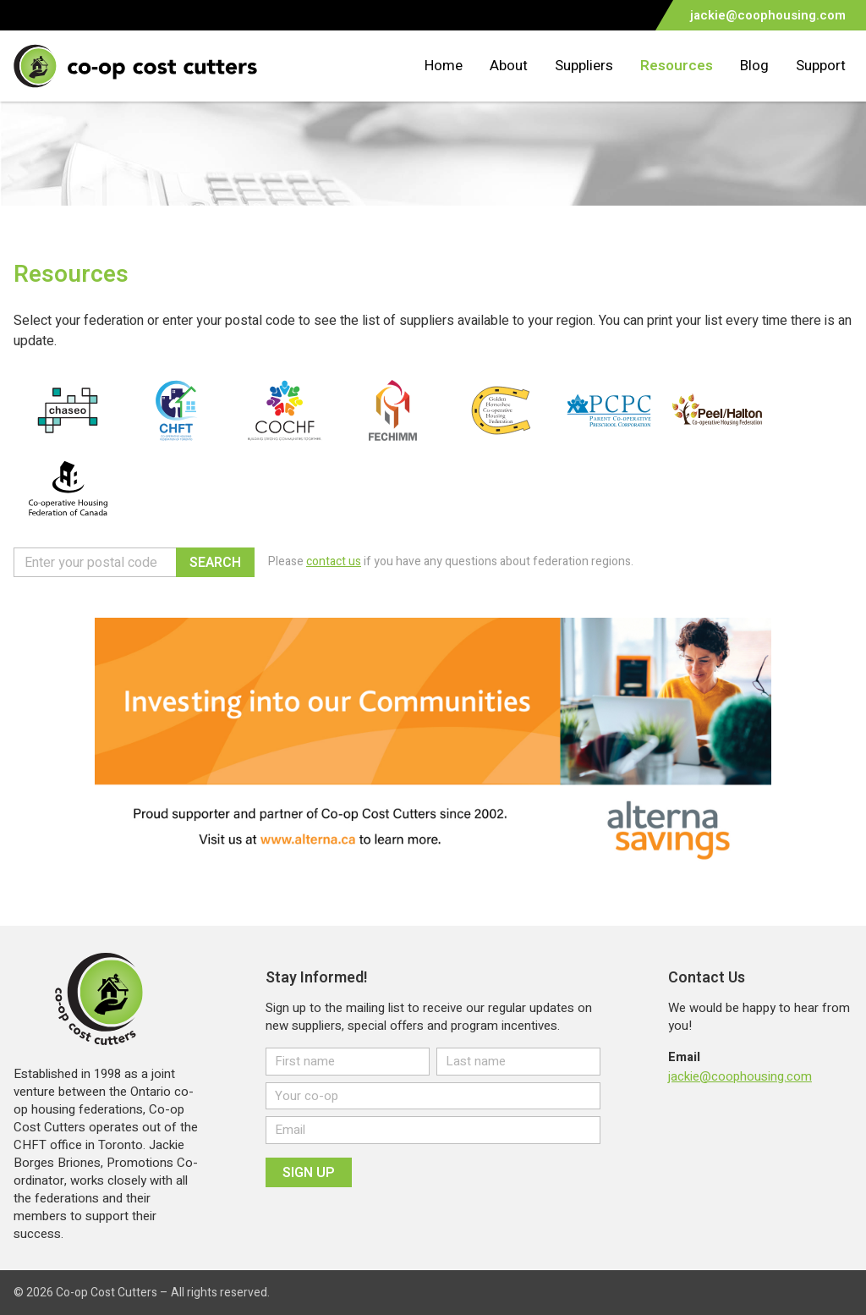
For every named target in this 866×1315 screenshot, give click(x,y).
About (509, 65)
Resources (676, 65)
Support (821, 65)
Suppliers (584, 65)
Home (444, 65)
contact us (333, 561)
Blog (754, 65)
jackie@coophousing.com (740, 1076)
